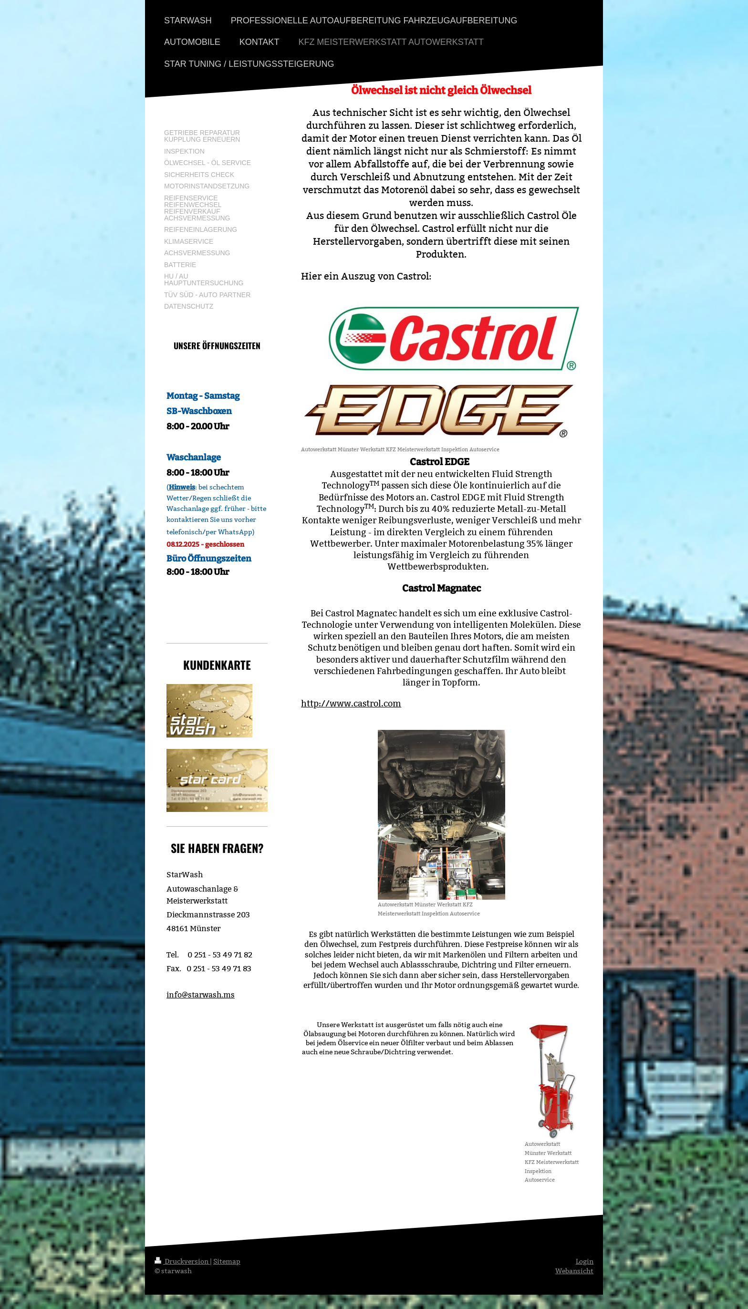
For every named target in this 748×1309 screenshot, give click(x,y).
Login (584, 1261)
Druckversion (182, 1261)
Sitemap (226, 1261)
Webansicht (574, 1271)
